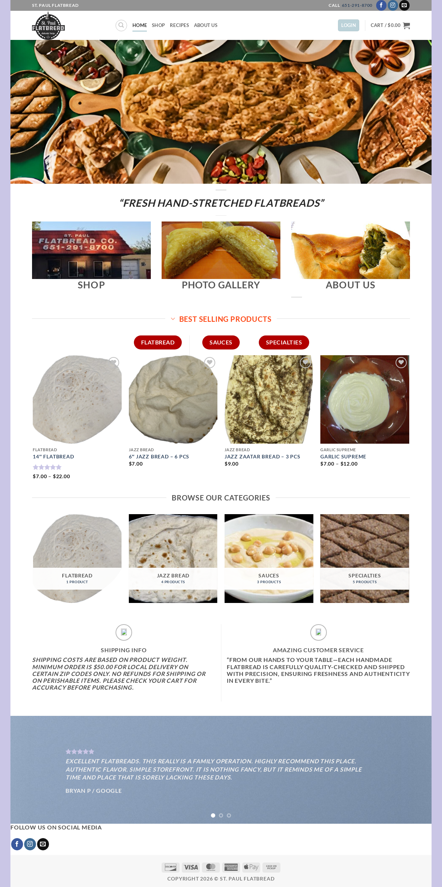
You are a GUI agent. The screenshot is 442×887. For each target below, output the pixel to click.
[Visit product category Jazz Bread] (173, 558)
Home (139, 25)
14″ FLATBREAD (53, 456)
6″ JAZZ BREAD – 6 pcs (159, 456)
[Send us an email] (404, 5)
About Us (205, 25)
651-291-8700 (357, 5)
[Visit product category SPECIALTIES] (364, 558)
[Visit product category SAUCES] (269, 558)
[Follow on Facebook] (381, 5)
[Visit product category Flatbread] (77, 558)
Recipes (179, 25)
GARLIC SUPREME (343, 456)
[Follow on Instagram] (393, 5)
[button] (348, 25)
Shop (158, 25)
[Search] (121, 25)
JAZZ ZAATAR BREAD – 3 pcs (263, 456)
